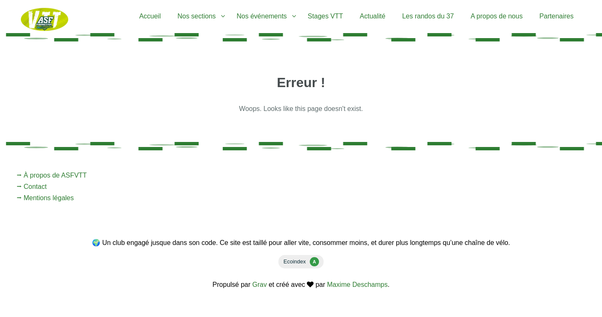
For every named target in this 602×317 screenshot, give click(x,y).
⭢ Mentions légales (45, 197)
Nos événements (262, 16)
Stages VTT (325, 16)
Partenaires (556, 16)
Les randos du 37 (428, 16)
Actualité (372, 16)
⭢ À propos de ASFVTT (52, 175)
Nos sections (196, 16)
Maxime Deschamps (357, 284)
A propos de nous (497, 16)
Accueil (150, 16)
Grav (260, 284)
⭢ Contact (32, 186)
